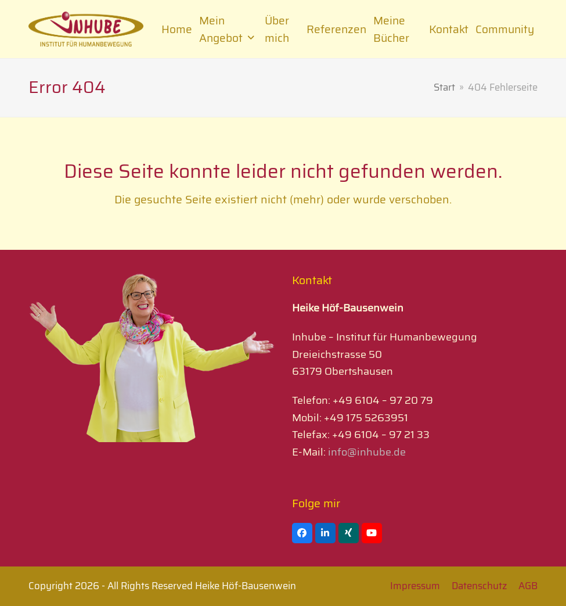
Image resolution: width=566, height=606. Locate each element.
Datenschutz (479, 585)
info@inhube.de (366, 452)
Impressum (415, 585)
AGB (528, 585)
